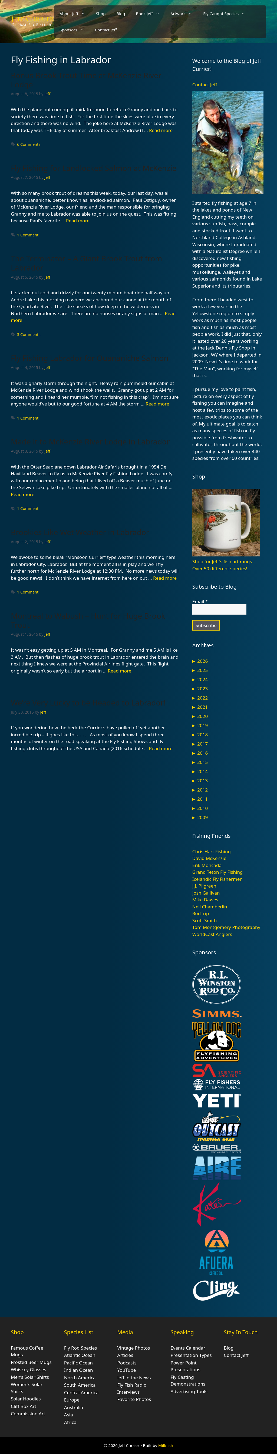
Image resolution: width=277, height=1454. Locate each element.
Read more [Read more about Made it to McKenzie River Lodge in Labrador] (22, 494)
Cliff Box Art (23, 1406)
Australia (73, 1407)
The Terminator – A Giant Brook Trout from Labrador (86, 263)
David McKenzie (209, 858)
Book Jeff (150, 13)
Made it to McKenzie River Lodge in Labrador (90, 441)
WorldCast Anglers (212, 934)
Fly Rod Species (80, 1348)
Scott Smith (204, 920)
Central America (81, 1392)
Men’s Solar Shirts (30, 1377)
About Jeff (75, 13)
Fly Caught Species (227, 13)
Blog (120, 13)
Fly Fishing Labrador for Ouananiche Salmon (90, 358)
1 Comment (27, 235)
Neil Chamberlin (209, 907)
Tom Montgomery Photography (226, 927)
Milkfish (165, 1445)
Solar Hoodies (26, 1399)
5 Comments (28, 334)
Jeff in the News (134, 1377)
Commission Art (28, 1413)
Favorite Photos (134, 1399)
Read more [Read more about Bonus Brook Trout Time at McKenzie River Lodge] (161, 130)
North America (80, 1377)
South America (80, 1385)
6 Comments (28, 144)
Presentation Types (191, 1355)
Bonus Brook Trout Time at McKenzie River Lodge (86, 80)
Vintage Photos (133, 1348)
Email (200, 601)
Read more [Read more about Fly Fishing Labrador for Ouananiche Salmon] (157, 404)
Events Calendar (187, 1348)
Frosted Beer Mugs (31, 1362)
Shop (101, 13)
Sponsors (74, 30)
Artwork (184, 13)
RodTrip (200, 913)
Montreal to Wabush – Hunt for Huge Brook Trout (88, 620)
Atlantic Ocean (79, 1355)
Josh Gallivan (206, 893)
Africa (70, 1422)
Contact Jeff (106, 29)
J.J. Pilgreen (204, 886)
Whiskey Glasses (28, 1369)
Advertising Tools (188, 1391)
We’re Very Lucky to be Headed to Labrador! (88, 702)
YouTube (126, 1370)
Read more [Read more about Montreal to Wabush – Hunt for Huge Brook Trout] (119, 671)
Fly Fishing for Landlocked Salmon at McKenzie (94, 168)
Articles (125, 1355)
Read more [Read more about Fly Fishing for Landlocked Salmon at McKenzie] (78, 220)
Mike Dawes (205, 899)
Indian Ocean (78, 1370)
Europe (72, 1400)
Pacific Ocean (78, 1363)
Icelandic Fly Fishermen (217, 879)
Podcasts (127, 1363)
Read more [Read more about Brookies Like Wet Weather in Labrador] (165, 578)
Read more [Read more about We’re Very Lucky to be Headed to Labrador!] (161, 748)
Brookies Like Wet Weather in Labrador (80, 532)
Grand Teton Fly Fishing (217, 872)
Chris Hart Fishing (211, 851)
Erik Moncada (207, 865)
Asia (68, 1415)
